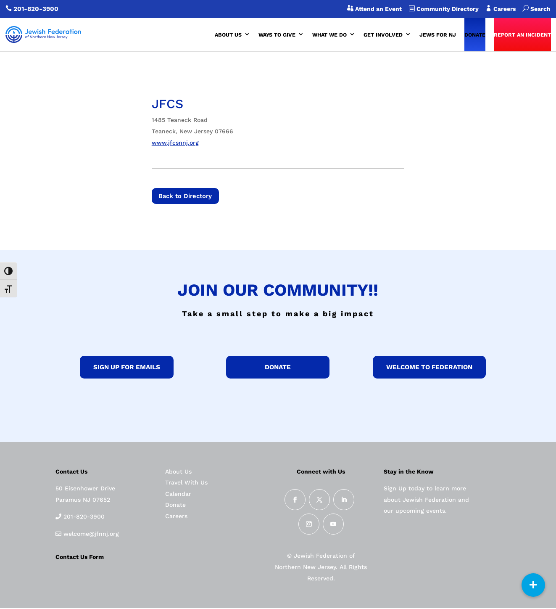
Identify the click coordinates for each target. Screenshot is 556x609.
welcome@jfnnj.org (90, 535)
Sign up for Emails (126, 369)
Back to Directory (189, 197)
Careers (507, 8)
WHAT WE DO (329, 35)
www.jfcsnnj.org (175, 142)
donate (278, 369)
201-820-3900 (35, 9)
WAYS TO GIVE (276, 35)
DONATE (474, 35)
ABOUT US (228, 35)
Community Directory (447, 8)
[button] (533, 585)
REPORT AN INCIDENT (522, 35)
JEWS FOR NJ (437, 35)
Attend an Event (377, 8)
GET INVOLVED (383, 35)
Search (536, 8)
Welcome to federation (429, 369)
